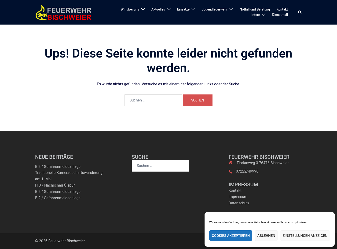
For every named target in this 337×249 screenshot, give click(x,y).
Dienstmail (280, 15)
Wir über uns (130, 9)
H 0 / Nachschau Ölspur (55, 185)
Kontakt (282, 9)
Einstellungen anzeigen (305, 236)
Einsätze (183, 9)
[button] (300, 12)
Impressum (238, 197)
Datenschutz (239, 203)
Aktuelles (158, 9)
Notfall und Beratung (255, 9)
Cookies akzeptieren (231, 236)
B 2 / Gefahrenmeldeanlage (58, 166)
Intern (256, 15)
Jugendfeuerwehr (214, 9)
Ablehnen (266, 236)
